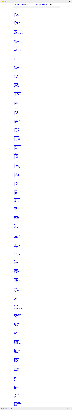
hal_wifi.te (15, 193)
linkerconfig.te (16, 227)
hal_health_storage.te (17, 141)
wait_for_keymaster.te (17, 399)
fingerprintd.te (16, 93)
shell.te (15, 326)
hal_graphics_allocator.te (17, 138)
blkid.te (15, 38)
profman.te (15, 288)
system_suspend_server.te (18, 346)
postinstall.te (16, 279)
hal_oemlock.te (16, 163)
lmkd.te (15, 230)
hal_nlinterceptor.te (17, 162)
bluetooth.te (16, 40)
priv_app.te (15, 284)
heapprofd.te (16, 200)
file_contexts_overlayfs (17, 92)
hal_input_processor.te (17, 145)
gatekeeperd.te (16, 103)
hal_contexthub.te (16, 128)
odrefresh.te (16, 265)
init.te (14, 210)
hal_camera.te (16, 121)
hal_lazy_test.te (16, 151)
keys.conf (15, 222)
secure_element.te (16, 317)
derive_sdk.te (16, 68)
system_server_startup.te (17, 343)
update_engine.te (16, 371)
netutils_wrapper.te (17, 262)
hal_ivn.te (15, 147)
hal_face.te (15, 132)
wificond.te (15, 404)
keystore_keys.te (16, 226)
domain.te (15, 78)
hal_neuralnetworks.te (17, 158)
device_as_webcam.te (17, 69)
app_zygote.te (16, 23)
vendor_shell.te (16, 384)
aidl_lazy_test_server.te (17, 16)
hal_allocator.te (16, 110)
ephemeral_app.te (16, 84)
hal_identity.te (16, 142)
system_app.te (16, 341)
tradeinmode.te (16, 360)
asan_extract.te (16, 27)
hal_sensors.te (16, 173)
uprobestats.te (16, 375)
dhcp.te (15, 74)
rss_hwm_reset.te (16, 305)
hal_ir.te (15, 146)
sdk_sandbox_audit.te (17, 313)
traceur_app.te (16, 359)
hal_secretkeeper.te (17, 171)
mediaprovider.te (16, 240)
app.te (15, 21)
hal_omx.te (15, 164)
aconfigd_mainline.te (17, 12)
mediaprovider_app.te (17, 242)
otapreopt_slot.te (16, 271)
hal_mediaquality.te (17, 156)
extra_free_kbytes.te (17, 86)
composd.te (15, 60)
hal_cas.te (15, 123)
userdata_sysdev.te (17, 377)
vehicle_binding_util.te (17, 380)
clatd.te (15, 57)
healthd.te (15, 199)
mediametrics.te (16, 239)
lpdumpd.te (15, 234)
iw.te (14, 219)
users (14, 378)
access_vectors (16, 9)
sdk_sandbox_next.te (17, 315)
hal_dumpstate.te (16, 130)
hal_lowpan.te (16, 154)
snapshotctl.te (16, 332)
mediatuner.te (16, 246)
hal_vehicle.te (16, 189)
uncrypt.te (15, 362)
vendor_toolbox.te (16, 385)
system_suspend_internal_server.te (19, 345)
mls (14, 251)
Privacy (8, 408)
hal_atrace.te (16, 112)
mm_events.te (16, 255)
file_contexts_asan (16, 91)
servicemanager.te (16, 323)
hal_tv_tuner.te (16, 184)
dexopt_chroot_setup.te (17, 71)
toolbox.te (15, 353)
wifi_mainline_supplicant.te (18, 403)
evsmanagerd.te (16, 85)
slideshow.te (16, 331)
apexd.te (15, 18)
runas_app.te (16, 307)
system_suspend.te (17, 344)
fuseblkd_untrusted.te (17, 101)
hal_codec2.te (16, 124)
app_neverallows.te (17, 22)
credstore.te (15, 65)
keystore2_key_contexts (17, 225)
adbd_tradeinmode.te (17, 15)
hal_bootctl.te (16, 119)
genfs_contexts (16, 104)
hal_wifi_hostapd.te (17, 194)
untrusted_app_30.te (17, 368)
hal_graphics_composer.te (18, 139)
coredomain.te (16, 61)
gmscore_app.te (16, 106)
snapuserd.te (16, 333)
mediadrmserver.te (17, 237)
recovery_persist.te (17, 293)
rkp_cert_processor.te (17, 298)
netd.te (15, 261)
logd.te (15, 231)
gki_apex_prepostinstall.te (18, 105)
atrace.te (15, 29)
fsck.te (15, 96)
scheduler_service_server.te (18, 308)
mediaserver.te (16, 243)
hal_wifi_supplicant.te (17, 195)
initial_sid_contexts (16, 211)
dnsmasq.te (15, 77)
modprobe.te (16, 257)
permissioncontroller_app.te (18, 274)
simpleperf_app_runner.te (17, 328)
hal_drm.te (15, 129)
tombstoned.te (16, 352)
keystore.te (15, 224)
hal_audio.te (15, 113)
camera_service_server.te (17, 50)
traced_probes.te (16, 358)
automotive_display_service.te (18, 33)
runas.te (15, 306)
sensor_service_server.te (17, 319)
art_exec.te (15, 25)
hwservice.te (16, 202)
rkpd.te (15, 299)
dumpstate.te (16, 80)
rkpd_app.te (15, 300)
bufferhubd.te (16, 48)
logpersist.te (16, 233)
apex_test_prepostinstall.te (18, 17)
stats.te (15, 334)
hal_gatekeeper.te (16, 136)
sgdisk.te (15, 324)
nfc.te (14, 264)
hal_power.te (16, 165)
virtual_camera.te (16, 387)
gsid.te (15, 109)
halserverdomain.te (17, 198)
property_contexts (16, 290)
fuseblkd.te (15, 100)
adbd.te (15, 13)
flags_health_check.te (17, 94)
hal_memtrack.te (16, 157)
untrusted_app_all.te (17, 370)
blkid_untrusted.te (16, 39)
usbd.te (15, 376)
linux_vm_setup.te (16, 228)
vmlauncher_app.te (17, 394)
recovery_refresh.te (17, 295)
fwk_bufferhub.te (16, 102)
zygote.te (15, 405)
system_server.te (16, 342)
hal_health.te (16, 140)
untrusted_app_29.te (17, 367)
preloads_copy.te (16, 282)
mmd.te (15, 256)
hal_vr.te (15, 191)
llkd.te (14, 229)
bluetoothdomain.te (17, 41)
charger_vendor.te (16, 56)
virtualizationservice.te (17, 393)
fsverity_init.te (16, 98)
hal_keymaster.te (16, 148)
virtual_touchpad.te (17, 390)
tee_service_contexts (17, 350)
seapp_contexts (16, 316)
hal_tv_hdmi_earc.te (17, 182)
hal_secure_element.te (17, 172)
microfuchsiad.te (16, 247)
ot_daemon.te (16, 269)
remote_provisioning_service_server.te (19, 296)
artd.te (15, 26)
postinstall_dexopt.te (17, 280)
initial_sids (15, 212)
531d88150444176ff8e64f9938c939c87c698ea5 (38, 4)
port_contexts (16, 278)
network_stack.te (16, 263)
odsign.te (15, 266)
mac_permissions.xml (17, 235)
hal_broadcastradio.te (17, 120)
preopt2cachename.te (17, 283)
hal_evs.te (15, 131)
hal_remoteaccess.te (17, 168)
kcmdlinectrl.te (16, 220)
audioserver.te (16, 31)
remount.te (15, 297)
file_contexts (16, 89)
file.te (14, 88)
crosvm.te (15, 66)
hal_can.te (15, 122)
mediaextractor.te (16, 238)
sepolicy (26, 4)
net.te (14, 260)
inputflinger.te (16, 213)
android (14, 4)
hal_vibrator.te (16, 190)
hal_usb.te (15, 185)
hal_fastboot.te (16, 133)
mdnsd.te (15, 236)
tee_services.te (16, 351)
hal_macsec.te (16, 155)
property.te (15, 289)
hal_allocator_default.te (17, 111)
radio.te (15, 291)
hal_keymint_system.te (17, 150)
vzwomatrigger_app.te (17, 398)
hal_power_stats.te (16, 166)
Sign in (70, 1)
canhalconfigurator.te (17, 52)
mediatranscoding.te (17, 245)
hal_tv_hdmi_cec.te (16, 180)
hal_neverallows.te (16, 159)
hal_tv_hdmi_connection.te (18, 181)
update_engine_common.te (18, 372)
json (70, 408)
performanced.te (16, 273)
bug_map (15, 49)
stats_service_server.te (17, 335)
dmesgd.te (15, 76)
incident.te (15, 207)
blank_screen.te (16, 36)
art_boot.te (15, 24)
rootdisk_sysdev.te (16, 302)
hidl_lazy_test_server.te (17, 201)
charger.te (15, 53)
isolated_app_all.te (16, 217)
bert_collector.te (16, 34)
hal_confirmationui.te (17, 127)
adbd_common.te (16, 14)
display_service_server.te (17, 75)
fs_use (15, 95)
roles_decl (15, 301)
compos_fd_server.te (17, 58)
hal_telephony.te (16, 174)
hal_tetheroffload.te (17, 175)
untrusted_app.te (16, 363)
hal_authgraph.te (16, 115)
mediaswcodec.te (16, 244)
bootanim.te (16, 42)
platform (18, 4)
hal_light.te (15, 153)
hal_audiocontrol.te (17, 114)
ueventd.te (15, 361)
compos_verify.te (16, 59)
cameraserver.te (16, 51)
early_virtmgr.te (16, 83)
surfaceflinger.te (16, 340)
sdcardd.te (15, 309)
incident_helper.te (16, 208)
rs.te (14, 304)
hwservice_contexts (17, 203)
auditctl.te (15, 32)
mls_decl (15, 252)
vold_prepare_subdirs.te (17, 397)
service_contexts (16, 322)
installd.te (15, 215)
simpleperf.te (16, 327)
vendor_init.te (16, 381)
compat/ (15, 8)
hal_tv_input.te (16, 183)
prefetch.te (15, 281)
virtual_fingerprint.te (17, 389)
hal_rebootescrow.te (17, 167)
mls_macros (15, 253)
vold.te (15, 396)
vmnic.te (15, 395)
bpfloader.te (15, 47)
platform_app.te (16, 275)
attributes (15, 30)
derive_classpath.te (17, 67)
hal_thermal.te (16, 176)
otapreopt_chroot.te (17, 270)
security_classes (16, 318)
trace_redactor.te (16, 354)
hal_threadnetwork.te (17, 177)
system (22, 4)
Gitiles (6, 408)
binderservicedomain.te (17, 35)
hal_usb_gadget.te (16, 186)
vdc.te (15, 379)
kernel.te (15, 221)
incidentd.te (15, 209)
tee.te (14, 349)
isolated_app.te (16, 216)
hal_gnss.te (15, 137)
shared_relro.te (16, 325)
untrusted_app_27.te (17, 366)
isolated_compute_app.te (17, 218)
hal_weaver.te (16, 192)
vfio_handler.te (16, 386)
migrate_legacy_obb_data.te (18, 248)
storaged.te (15, 337)
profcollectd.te (16, 287)
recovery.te (15, 292)
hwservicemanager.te (17, 204)
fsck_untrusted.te (16, 97)
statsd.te (15, 336)
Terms (11, 408)
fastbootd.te (16, 87)
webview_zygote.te (17, 402)
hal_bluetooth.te (16, 118)
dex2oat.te (15, 70)
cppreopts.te (16, 62)
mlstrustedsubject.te (17, 254)
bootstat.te (15, 43)
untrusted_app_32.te (17, 369)
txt (68, 408)
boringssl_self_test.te (17, 44)
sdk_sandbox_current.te (17, 314)
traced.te (15, 355)
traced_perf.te (16, 357)
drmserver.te (16, 79)
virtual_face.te (16, 388)
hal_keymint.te (16, 149)
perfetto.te (15, 272)
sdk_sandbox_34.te (17, 310)
